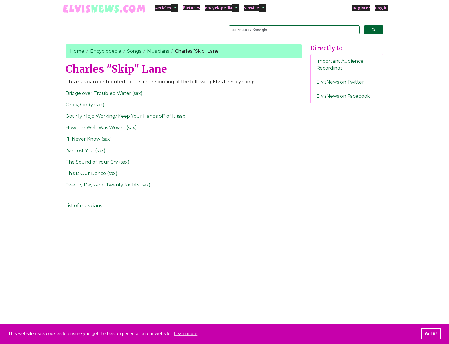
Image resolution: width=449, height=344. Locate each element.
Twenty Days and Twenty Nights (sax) (108, 185)
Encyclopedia (218, 8)
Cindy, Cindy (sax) (85, 104)
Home (77, 51)
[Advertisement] (347, 203)
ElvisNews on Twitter (340, 82)
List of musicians (84, 205)
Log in (381, 8)
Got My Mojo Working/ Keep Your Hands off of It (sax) (126, 116)
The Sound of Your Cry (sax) (97, 162)
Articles (163, 8)
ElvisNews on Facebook (343, 96)
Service (251, 8)
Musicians (158, 51)
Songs (134, 51)
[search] (294, 30)
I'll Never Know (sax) (89, 139)
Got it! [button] (431, 333)
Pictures (191, 7)
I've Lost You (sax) (85, 150)
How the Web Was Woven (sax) (101, 127)
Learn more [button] (185, 333)
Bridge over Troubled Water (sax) (104, 93)
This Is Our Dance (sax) (91, 173)
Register (361, 8)
